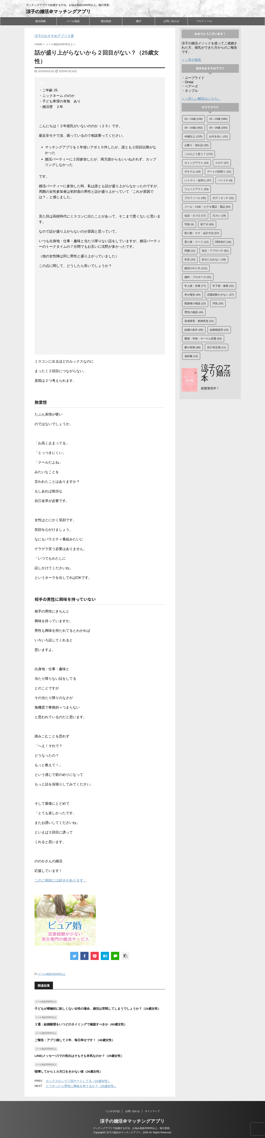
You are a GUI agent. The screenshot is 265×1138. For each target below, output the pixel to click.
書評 (138, 21)
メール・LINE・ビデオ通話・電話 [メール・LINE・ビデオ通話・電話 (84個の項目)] (207, 206)
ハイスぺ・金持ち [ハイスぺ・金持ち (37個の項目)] (197, 180)
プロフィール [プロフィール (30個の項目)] (195, 197)
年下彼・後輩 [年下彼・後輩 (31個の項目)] (223, 285)
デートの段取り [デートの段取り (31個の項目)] (219, 171)
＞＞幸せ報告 (191, 60)
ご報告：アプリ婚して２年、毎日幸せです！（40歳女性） (75, 1040)
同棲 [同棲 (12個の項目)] (189, 250)
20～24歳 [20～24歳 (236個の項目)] (193, 118)
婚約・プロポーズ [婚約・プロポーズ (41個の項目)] (197, 277)
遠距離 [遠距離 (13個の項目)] (191, 356)
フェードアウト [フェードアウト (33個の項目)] (196, 189)
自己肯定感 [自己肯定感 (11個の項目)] (216, 347)
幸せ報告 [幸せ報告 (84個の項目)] (192, 294)
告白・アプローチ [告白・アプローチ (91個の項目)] (215, 250)
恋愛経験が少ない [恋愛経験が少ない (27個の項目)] (220, 294)
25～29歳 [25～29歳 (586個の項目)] (218, 118)
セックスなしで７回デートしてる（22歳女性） (78, 1081)
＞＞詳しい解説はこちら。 (201, 98)
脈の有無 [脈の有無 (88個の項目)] (192, 347)
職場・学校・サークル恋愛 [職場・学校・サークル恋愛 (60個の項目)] (203, 338)
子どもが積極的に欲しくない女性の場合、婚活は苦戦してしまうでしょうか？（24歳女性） (98, 1008)
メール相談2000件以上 (51, 974)
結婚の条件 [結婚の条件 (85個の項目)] (193, 329)
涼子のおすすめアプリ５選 (54, 36)
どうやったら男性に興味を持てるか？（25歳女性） (81, 1086)
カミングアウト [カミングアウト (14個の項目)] (196, 162)
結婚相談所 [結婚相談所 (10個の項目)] (219, 329)
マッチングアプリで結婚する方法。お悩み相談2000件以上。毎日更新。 (132, 1128)
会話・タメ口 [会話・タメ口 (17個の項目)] (195, 215)
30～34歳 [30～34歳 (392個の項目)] (193, 127)
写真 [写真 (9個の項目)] (189, 224)
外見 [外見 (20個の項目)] (189, 259)
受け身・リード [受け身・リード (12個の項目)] (196, 241)
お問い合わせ (171, 21)
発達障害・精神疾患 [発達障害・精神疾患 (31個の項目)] (199, 321)
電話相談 (106, 21)
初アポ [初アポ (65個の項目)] (207, 224)
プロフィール (204, 21)
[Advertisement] (100, 312)
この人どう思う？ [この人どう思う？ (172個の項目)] (198, 154)
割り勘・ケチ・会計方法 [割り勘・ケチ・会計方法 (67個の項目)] (201, 233)
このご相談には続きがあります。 (61, 880)
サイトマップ (152, 1111)
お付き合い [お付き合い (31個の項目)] (218, 136)
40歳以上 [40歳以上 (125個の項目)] (193, 136)
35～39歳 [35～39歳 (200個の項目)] (218, 127)
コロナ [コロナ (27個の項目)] (222, 162)
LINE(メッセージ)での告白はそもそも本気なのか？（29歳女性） (79, 1055)
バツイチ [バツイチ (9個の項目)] (225, 180)
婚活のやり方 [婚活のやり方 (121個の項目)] (195, 268)
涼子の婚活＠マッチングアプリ (58, 11)
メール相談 (73, 21)
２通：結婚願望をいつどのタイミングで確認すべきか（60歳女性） (81, 1024)
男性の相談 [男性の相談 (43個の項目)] (193, 312)
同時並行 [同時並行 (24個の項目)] (223, 241)
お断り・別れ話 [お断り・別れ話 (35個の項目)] (196, 145)
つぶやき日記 (112, 1111)
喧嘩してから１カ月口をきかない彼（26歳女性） (68, 1071)
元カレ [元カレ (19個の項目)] (219, 215)
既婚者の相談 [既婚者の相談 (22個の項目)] (195, 303)
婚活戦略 (40, 21)
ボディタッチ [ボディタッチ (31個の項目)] (223, 197)
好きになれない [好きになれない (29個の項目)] (214, 259)
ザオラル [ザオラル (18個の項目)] (192, 171)
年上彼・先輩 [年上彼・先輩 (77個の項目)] (195, 285)
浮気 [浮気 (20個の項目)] (217, 303)
